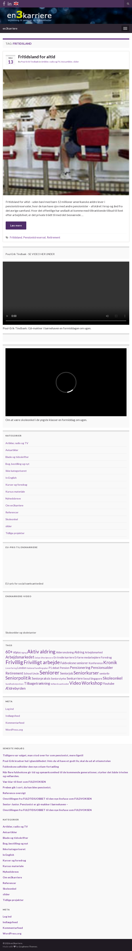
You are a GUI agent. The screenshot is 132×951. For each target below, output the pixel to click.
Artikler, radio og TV (50, 61)
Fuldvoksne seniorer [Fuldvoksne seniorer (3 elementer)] (74, 663)
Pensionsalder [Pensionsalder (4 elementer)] (102, 667)
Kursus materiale (15, 491)
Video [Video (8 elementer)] (75, 683)
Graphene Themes (28, 946)
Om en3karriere (14, 505)
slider (76, 61)
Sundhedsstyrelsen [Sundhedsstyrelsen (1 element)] (14, 684)
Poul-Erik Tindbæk (30, 61)
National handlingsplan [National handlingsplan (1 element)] (37, 668)
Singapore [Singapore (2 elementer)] (96, 678)
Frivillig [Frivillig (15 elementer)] (14, 662)
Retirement (53, 237)
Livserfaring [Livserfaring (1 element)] (11, 668)
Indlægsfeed (12, 715)
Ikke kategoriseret (16, 470)
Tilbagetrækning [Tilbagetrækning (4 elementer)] (37, 683)
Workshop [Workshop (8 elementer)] (92, 683)
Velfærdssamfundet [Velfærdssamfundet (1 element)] (60, 684)
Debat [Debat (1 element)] (37, 657)
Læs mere (16, 225)
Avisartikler (66, 61)
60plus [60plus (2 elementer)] (17, 652)
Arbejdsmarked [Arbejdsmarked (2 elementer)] (94, 652)
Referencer (11, 512)
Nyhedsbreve (13, 498)
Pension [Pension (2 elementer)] (64, 667)
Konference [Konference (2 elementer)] (96, 663)
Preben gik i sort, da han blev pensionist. (27, 787)
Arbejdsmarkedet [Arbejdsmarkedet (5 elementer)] (19, 657)
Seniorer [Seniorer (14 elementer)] (49, 672)
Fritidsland (16, 237)
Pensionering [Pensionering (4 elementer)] (80, 667)
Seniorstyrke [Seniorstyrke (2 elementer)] (58, 678)
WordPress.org (14, 729)
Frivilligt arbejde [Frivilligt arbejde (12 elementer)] (42, 662)
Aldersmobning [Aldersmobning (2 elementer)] (65, 652)
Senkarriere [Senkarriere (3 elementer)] (75, 678)
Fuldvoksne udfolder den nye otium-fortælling (31, 766)
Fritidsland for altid (36, 56)
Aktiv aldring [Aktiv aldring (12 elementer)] (41, 651)
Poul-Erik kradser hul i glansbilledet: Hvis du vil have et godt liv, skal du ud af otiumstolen (57, 760)
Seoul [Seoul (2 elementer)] (86, 678)
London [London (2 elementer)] (21, 667)
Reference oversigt (14, 793)
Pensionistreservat (34, 237)
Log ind (9, 708)
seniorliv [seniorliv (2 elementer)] (104, 673)
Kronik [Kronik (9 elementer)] (110, 662)
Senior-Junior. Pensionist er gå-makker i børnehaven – (35, 804)
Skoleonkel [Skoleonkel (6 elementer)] (113, 678)
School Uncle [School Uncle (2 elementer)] (31, 673)
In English (11, 477)
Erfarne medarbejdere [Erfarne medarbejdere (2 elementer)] (87, 657)
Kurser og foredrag (16, 484)
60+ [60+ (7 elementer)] (9, 651)
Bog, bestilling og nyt (17, 463)
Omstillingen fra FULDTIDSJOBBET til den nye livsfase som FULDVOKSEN (47, 798)
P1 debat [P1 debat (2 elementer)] (54, 667)
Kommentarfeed (14, 722)
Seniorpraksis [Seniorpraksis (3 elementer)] (41, 678)
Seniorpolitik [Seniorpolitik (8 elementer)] (18, 678)
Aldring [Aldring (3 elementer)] (79, 652)
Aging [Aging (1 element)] (24, 652)
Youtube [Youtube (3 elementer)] (108, 683)
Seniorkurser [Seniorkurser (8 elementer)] (86, 672)
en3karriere (10, 28)
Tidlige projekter (14, 533)
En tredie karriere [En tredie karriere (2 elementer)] (64, 657)
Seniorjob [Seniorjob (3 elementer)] (66, 673)
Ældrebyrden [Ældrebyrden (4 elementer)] (15, 688)
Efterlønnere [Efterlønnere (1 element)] (47, 657)
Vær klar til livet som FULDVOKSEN (24, 781)
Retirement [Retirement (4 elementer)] (14, 673)
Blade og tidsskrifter (17, 456)
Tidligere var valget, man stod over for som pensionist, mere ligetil (43, 755)
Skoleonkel (11, 519)
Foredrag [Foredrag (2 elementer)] (106, 657)
